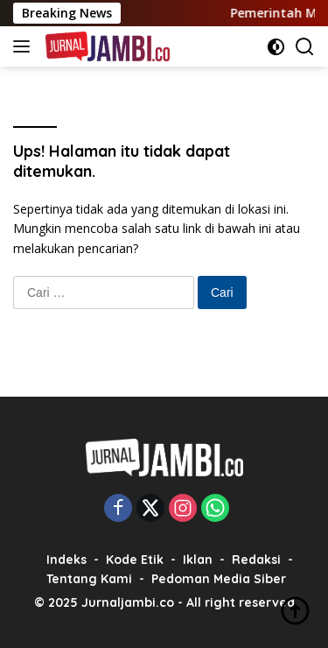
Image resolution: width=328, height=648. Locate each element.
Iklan (198, 559)
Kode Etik (135, 559)
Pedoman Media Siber (218, 579)
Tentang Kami (89, 579)
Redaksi (256, 559)
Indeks (66, 559)
